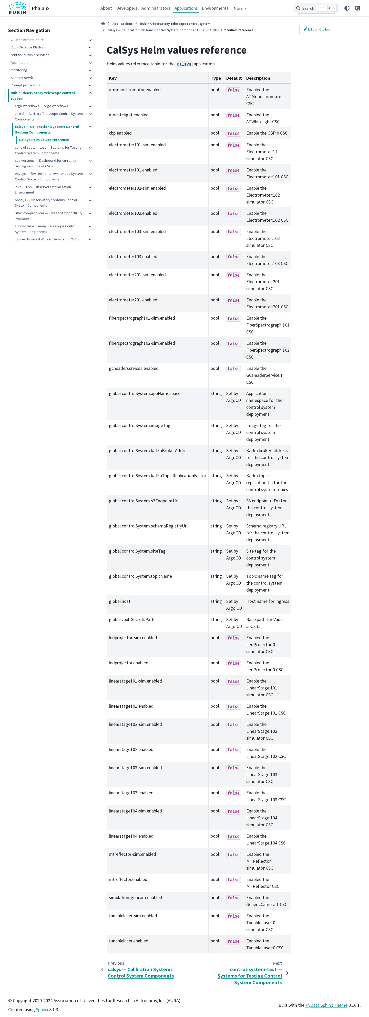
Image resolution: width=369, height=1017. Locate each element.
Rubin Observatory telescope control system (43, 95)
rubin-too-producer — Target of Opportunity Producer (49, 216)
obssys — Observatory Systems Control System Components (46, 203)
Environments (215, 8)
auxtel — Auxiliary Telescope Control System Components (49, 116)
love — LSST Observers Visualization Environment (43, 190)
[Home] (103, 23)
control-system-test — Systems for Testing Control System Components (48, 150)
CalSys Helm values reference (44, 139)
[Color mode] (347, 8)
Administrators (155, 8)
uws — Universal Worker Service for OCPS (47, 239)
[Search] (316, 8)
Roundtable (19, 62)
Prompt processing (25, 85)
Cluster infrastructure (27, 39)
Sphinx (42, 1009)
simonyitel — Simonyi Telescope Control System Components (45, 229)
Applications (186, 8)
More (238, 8)
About (106, 8)
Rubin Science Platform (28, 47)
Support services (24, 77)
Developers (126, 8)
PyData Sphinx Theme (326, 1005)
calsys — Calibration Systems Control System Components (47, 129)
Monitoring (19, 70)
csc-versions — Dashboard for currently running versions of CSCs (45, 163)
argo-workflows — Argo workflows (41, 106)
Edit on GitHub (317, 29)
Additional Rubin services (30, 55)
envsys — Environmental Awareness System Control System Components (49, 176)
